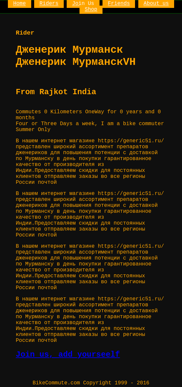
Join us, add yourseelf (68, 354)
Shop (91, 10)
